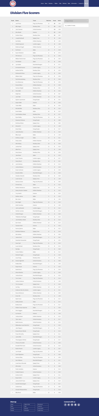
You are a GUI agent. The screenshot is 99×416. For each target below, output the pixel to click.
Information (74, 3)
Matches (51, 3)
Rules (69, 3)
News (46, 3)
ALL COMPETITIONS (70, 25)
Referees (65, 3)
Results (12, 410)
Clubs (60, 3)
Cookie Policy (40, 410)
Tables (56, 3)
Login (86, 3)
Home (42, 3)
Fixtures (12, 408)
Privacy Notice (40, 408)
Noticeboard (40, 404)
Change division (69, 21)
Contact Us (81, 3)
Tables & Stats (27, 404)
